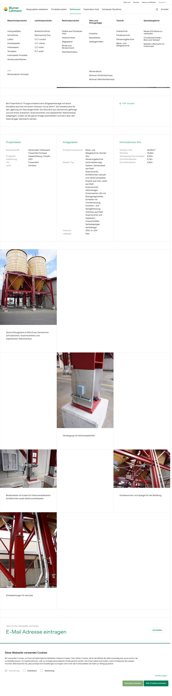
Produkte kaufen (59, 9)
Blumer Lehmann (12, 16)
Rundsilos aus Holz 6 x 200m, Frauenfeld (47, 16)
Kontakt (164, 9)
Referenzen (75, 9)
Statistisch (32, 671)
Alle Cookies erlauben (156, 683)
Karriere (136, 2)
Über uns (126, 2)
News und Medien (149, 2)
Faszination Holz (91, 9)
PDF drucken (127, 103)
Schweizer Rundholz (111, 9)
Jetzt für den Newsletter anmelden (22, 626)
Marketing (49, 671)
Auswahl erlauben (133, 683)
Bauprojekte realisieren (37, 9)
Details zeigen (161, 675)
